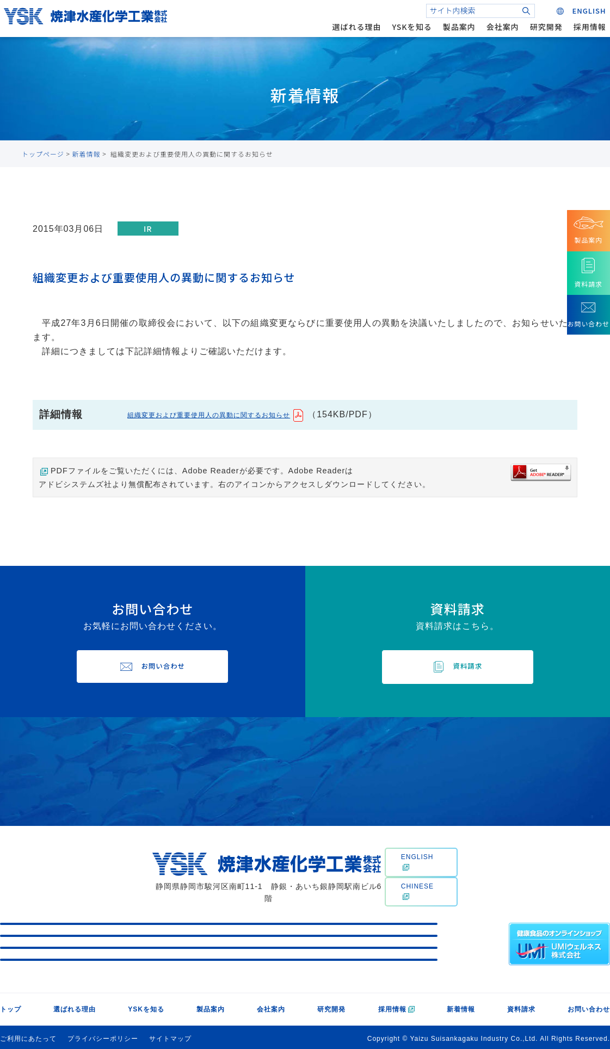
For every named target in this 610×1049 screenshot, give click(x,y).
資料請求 (521, 1006)
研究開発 (539, 34)
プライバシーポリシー (102, 1035)
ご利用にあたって (28, 1035)
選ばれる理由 (349, 34)
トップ (10, 1006)
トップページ (43, 153)
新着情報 (86, 153)
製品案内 (452, 34)
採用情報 (582, 34)
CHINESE (417, 893)
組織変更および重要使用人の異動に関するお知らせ (233, 414)
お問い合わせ (589, 1006)
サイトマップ (170, 1035)
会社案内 (495, 34)
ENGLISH (417, 863)
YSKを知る (405, 34)
